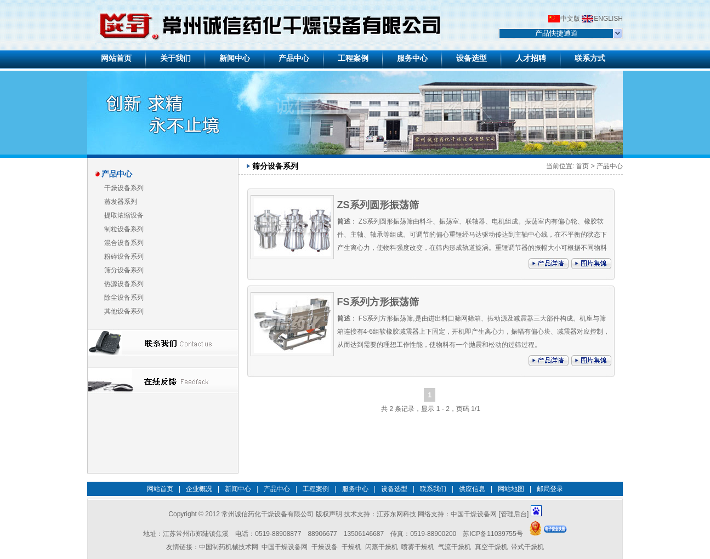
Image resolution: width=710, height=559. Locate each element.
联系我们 (433, 489)
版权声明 (329, 514)
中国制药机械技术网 (228, 547)
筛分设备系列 (124, 270)
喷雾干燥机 (417, 547)
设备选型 (394, 489)
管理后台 (514, 514)
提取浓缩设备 (124, 215)
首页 (582, 166)
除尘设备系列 (124, 297)
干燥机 (351, 547)
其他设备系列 (124, 311)
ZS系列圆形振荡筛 (378, 204)
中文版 (570, 18)
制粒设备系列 (124, 229)
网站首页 (160, 489)
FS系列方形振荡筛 (378, 301)
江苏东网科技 (396, 514)
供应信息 (472, 489)
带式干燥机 (527, 547)
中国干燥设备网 (474, 514)
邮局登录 (550, 489)
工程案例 (316, 489)
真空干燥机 (491, 547)
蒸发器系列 (120, 202)
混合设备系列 (124, 243)
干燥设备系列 (124, 188)
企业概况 (199, 489)
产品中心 (610, 166)
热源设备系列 (124, 284)
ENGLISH (608, 18)
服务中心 (355, 489)
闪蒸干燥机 (381, 547)
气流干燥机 (454, 547)
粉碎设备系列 (124, 256)
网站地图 (511, 489)
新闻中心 (238, 489)
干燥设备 (324, 547)
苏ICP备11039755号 (492, 534)
